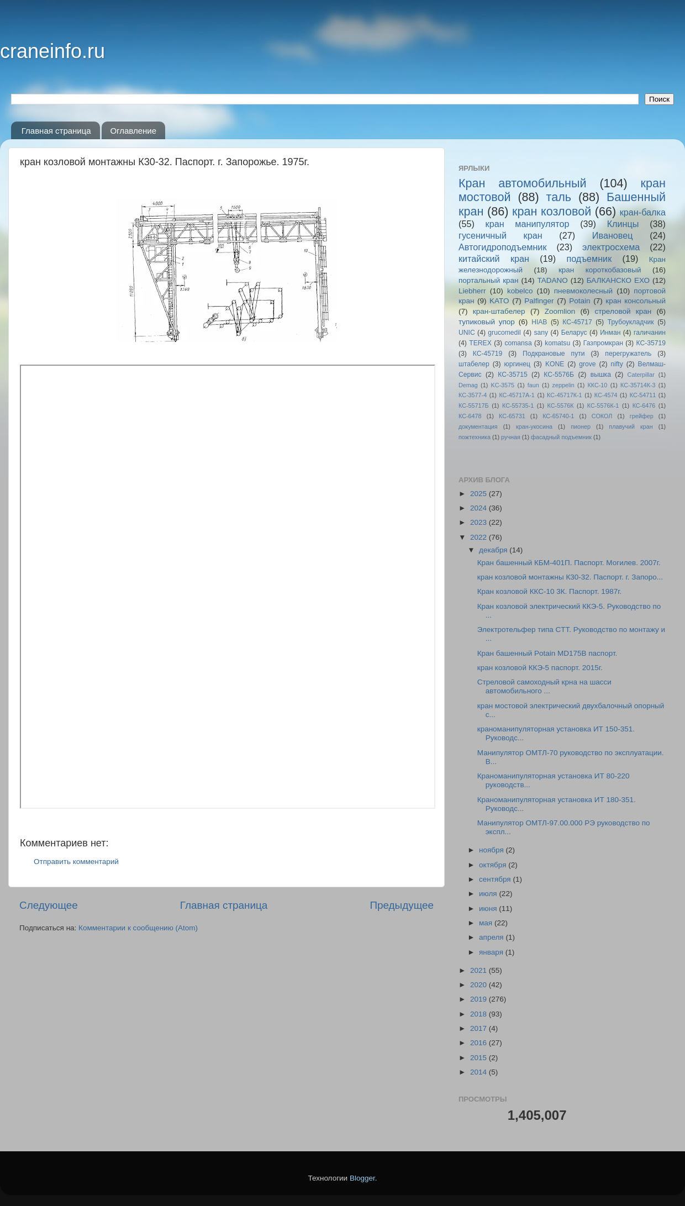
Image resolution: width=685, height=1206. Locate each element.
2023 (479, 522)
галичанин (650, 332)
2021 (479, 970)
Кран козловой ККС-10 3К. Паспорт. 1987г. (549, 591)
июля (489, 893)
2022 (479, 537)
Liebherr (472, 291)
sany (541, 332)
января (492, 952)
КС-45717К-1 (564, 395)
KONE (554, 364)
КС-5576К (560, 405)
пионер (581, 426)
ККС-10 (598, 385)
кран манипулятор (528, 224)
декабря (494, 550)
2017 (479, 1028)
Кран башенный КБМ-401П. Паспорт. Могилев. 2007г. (569, 563)
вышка (601, 374)
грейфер (642, 416)
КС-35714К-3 (637, 385)
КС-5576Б (559, 374)
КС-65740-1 (558, 416)
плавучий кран (630, 426)
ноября (492, 850)
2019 (479, 999)
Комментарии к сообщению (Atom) (138, 928)
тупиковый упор (487, 322)
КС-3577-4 (473, 395)
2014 (479, 1072)
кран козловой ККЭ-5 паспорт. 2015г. (540, 667)
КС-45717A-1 (516, 395)
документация (478, 426)
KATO (499, 301)
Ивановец (612, 235)
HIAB (539, 322)
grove (587, 364)
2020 (479, 985)
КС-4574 (606, 395)
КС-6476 (644, 405)
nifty (616, 364)
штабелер (474, 364)
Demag (468, 385)
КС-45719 (488, 353)
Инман (610, 332)
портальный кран (489, 280)
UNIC (467, 332)
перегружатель (628, 353)
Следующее (48, 905)
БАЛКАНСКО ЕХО (618, 280)
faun (533, 385)
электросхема (611, 247)
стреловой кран (622, 311)
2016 (479, 1043)
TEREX (480, 343)
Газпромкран (603, 343)
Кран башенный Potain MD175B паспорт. (547, 653)
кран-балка (643, 212)
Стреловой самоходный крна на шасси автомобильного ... (544, 686)
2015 (479, 1058)
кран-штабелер (499, 311)
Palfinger (539, 301)
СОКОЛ (602, 416)
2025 (479, 493)
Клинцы (623, 224)
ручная (510, 437)
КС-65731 (512, 416)
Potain (579, 301)
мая (486, 923)
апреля (492, 937)
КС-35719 (651, 343)
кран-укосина (534, 426)
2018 (479, 1014)
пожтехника (475, 437)
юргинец (517, 364)
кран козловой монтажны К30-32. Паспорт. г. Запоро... (570, 577)
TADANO (552, 280)
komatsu (557, 343)
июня (489, 908)
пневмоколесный (583, 291)
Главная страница (56, 130)
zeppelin (563, 385)
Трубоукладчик (631, 322)
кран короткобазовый (599, 270)
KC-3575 (503, 385)
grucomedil (504, 332)
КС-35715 (513, 374)
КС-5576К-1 (603, 405)
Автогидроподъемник (503, 247)
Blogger (362, 1178)
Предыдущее (402, 905)
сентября (496, 879)
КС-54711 (643, 395)
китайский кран (494, 259)
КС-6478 (470, 416)
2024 (479, 508)
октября (493, 865)
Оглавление (133, 130)
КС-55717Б (474, 405)
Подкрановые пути (553, 353)
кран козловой (551, 211)
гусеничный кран (500, 235)
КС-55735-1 (518, 405)
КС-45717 (577, 322)
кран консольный (635, 301)
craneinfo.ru (52, 51)
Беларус (574, 332)
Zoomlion (560, 311)
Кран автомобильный (523, 183)
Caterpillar (641, 374)
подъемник (589, 259)
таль (559, 197)
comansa (517, 343)
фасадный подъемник (561, 437)
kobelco (520, 291)
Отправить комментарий (76, 861)
